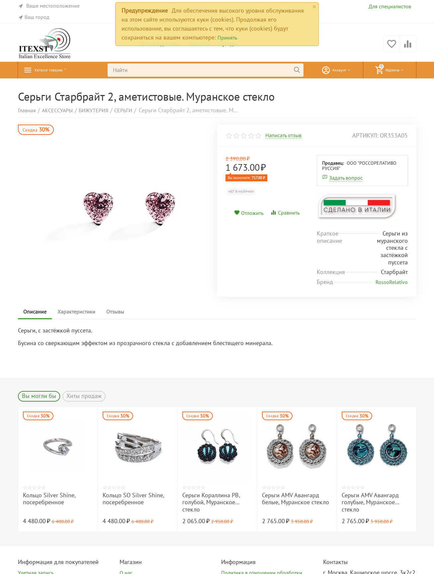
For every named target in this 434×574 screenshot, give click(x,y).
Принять (227, 37)
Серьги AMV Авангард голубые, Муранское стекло (370, 502)
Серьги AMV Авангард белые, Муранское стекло (295, 499)
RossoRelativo (392, 282)
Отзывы (121, 311)
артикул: (365, 135)
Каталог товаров (56, 70)
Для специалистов (390, 6)
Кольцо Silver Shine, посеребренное (49, 499)
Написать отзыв (283, 136)
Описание (36, 311)
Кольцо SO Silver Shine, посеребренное (133, 499)
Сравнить (285, 212)
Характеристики (80, 311)
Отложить (248, 213)
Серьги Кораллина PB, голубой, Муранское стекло (211, 502)
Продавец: (333, 163)
